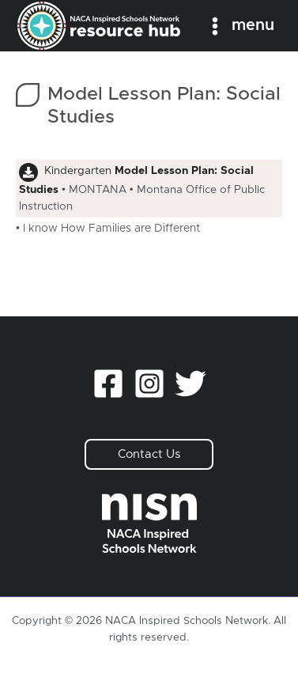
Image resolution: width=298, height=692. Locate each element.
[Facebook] (108, 383)
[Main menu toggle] (239, 26)
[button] (149, 454)
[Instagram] (149, 383)
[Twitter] (190, 383)
